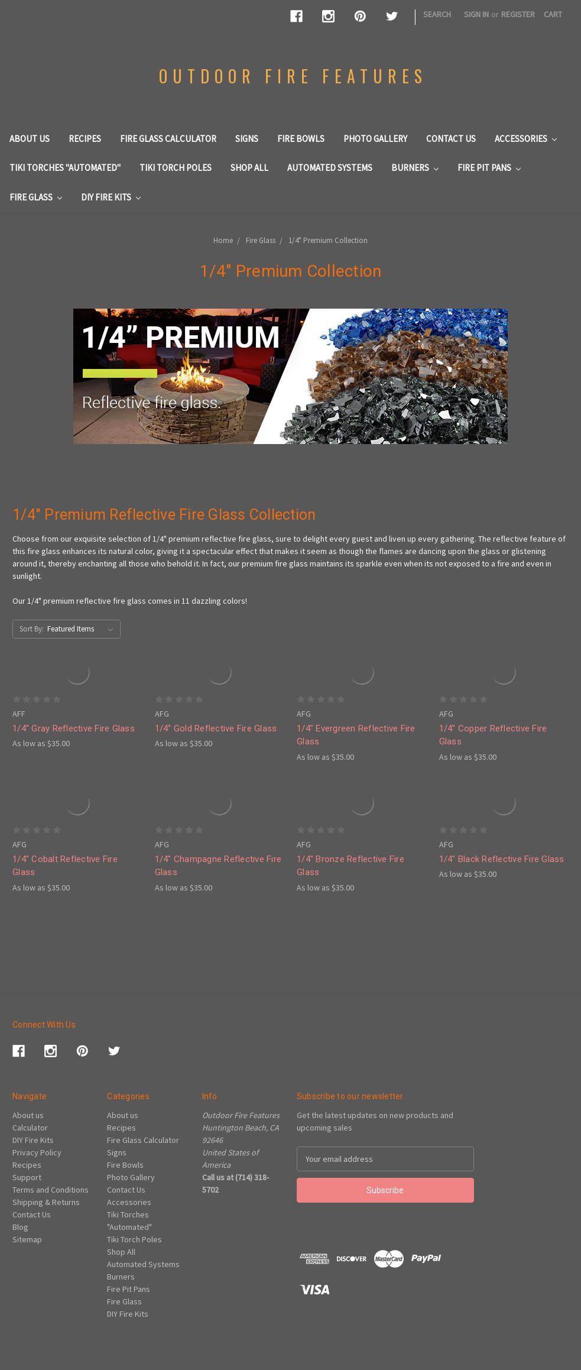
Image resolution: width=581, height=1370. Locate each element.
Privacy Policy (36, 1152)
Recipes (85, 138)
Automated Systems (329, 167)
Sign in (476, 14)
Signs (246, 138)
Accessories (526, 138)
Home (223, 240)
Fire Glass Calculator (168, 138)
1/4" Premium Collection (328, 240)
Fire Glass (35, 197)
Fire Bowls (300, 138)
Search (437, 14)
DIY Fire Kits (111, 197)
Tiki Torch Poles (175, 167)
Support (26, 1177)
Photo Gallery (375, 138)
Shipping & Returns (46, 1202)
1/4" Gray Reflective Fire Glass (73, 728)
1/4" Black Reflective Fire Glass (501, 859)
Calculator (30, 1127)
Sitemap (27, 1239)
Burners (415, 167)
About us (29, 138)
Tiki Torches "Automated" (65, 167)
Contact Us (451, 138)
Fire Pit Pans (489, 167)
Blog (20, 1227)
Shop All (249, 167)
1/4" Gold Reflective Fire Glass (216, 728)
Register (518, 14)
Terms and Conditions (50, 1189)
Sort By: (32, 629)
